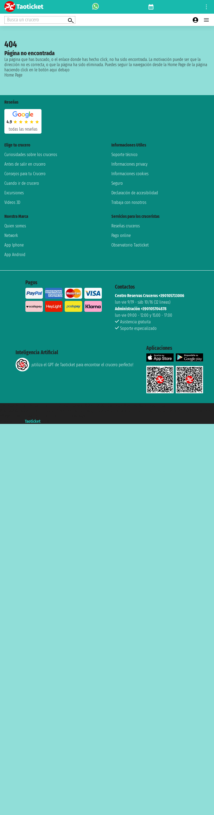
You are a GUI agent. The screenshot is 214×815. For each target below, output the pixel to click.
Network (11, 235)
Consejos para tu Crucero (25, 173)
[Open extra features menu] (39, 20)
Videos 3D (12, 202)
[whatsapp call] (95, 7)
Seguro (117, 183)
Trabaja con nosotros (128, 202)
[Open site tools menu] (206, 7)
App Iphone (14, 245)
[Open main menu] (206, 20)
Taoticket (32, 421)
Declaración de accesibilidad (134, 192)
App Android (14, 254)
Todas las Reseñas (23, 129)
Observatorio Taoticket (130, 245)
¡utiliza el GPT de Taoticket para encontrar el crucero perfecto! (74, 364)
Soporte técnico (124, 154)
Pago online (121, 235)
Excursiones (14, 192)
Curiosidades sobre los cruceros (30, 154)
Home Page (13, 75)
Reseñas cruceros (125, 225)
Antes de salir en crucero (25, 164)
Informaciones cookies (129, 173)
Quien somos (15, 225)
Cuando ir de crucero (21, 183)
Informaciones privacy (129, 164)
